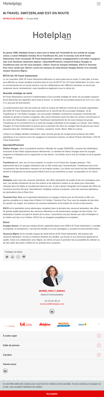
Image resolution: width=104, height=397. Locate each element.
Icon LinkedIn (5, 371)
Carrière (7, 355)
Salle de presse (11, 345)
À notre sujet (10, 336)
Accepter (52, 393)
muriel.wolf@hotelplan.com (52, 304)
